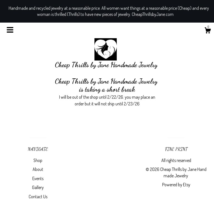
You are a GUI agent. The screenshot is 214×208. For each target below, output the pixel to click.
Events (37, 178)
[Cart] (208, 31)
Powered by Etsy (176, 184)
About (38, 169)
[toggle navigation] (10, 30)
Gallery (38, 187)
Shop (37, 160)
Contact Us (38, 196)
